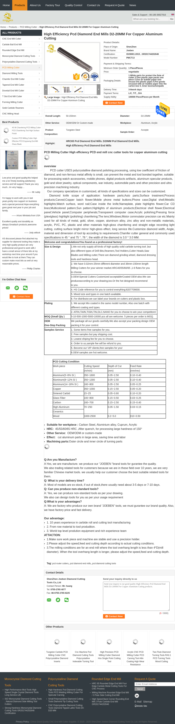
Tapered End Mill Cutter (13, 85)
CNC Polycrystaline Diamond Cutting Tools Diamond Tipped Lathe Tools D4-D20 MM (66, 708)
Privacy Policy (22, 722)
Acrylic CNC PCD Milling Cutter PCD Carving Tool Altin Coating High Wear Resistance (135, 658)
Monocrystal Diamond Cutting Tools (18, 56)
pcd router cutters (60, 563)
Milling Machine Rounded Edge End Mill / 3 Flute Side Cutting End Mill (110, 693)
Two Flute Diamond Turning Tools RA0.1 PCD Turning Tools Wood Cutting (161, 657)
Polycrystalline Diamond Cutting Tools (19, 62)
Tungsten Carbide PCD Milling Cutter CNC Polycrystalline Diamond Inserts (57, 657)
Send (140, 689)
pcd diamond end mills (80, 563)
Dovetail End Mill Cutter (13, 90)
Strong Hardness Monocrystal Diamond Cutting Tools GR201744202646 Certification (23, 710)
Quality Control (73, 5)
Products (20, 5)
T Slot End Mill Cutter (12, 96)
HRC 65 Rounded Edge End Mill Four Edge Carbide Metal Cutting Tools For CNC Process (109, 686)
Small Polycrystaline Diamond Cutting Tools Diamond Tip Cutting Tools (65, 700)
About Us (35, 5)
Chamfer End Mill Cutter (13, 79)
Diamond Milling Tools (12, 73)
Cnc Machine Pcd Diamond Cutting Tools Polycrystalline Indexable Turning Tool (83, 657)
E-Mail (138, 701)
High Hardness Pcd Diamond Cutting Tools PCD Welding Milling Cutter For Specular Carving (65, 692)
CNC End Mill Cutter (11, 39)
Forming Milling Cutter (12, 102)
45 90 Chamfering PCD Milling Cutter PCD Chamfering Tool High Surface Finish (26, 130)
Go (171, 19)
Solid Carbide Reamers (13, 108)
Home (6, 5)
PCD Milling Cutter (28, 27)
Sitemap (147, 701)
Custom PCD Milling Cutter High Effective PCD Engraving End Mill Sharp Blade (25, 141)
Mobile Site (141, 706)
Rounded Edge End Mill (13, 50)
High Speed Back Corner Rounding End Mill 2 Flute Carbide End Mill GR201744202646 (110, 701)
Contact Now (116, 102)
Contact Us (93, 5)
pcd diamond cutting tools (104, 563)
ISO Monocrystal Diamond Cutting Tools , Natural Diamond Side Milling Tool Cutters (23, 701)
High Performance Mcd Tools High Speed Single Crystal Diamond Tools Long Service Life (22, 692)
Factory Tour (52, 5)
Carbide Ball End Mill (12, 44)
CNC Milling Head (10, 113)
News (133, 5)
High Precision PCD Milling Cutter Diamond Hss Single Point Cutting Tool (109, 657)
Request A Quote (114, 5)
